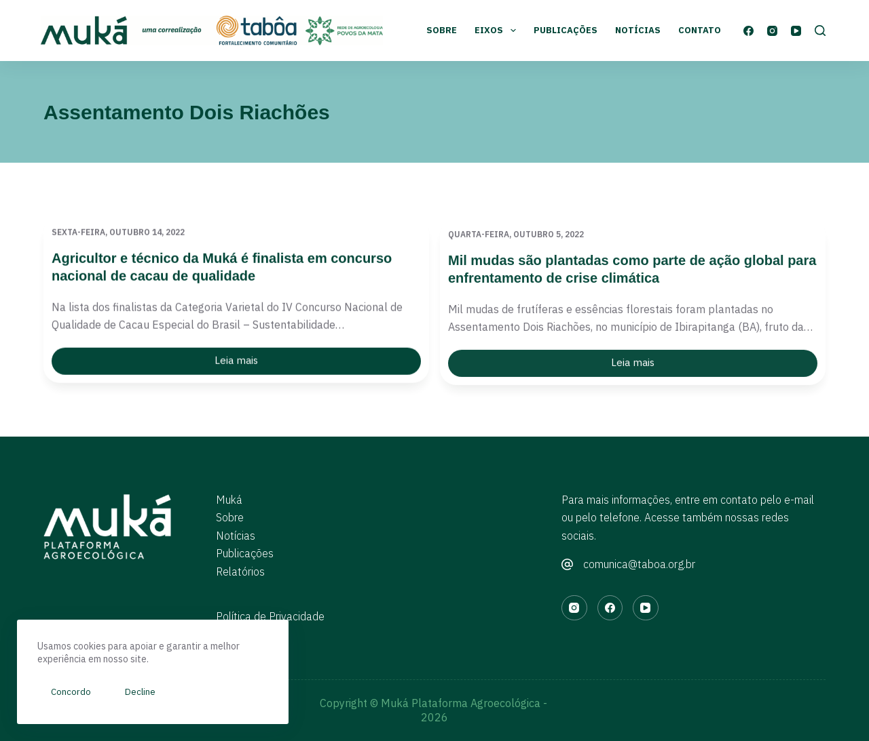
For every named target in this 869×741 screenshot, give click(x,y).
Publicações (565, 30)
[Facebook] (748, 31)
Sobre (441, 30)
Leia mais (249, 365)
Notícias (638, 30)
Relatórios (240, 571)
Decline (140, 692)
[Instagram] (772, 31)
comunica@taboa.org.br (639, 564)
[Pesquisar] (820, 30)
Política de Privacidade (270, 616)
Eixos (498, 30)
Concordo (71, 692)
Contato (699, 30)
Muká (229, 499)
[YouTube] (796, 31)
